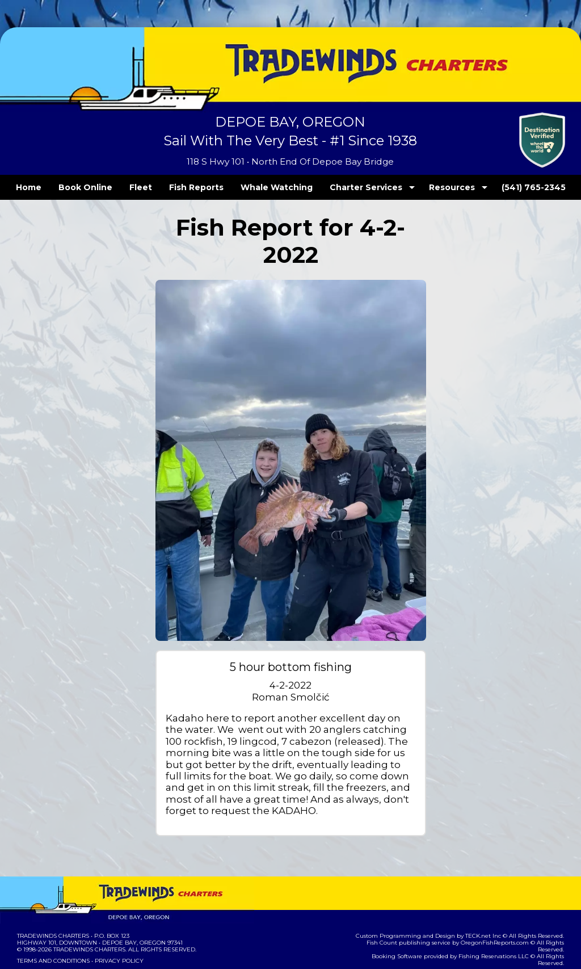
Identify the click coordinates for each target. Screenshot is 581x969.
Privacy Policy (115, 922)
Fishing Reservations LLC (473, 911)
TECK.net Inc (489, 897)
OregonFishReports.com (475, 904)
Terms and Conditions (52, 922)
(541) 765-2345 (510, 187)
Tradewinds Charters (52, 897)
